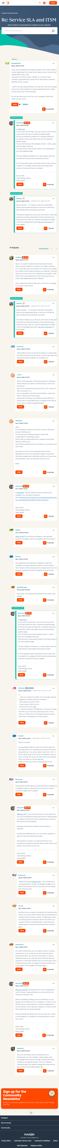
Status (55, 1141)
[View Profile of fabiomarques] (19, 944)
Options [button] (14, 59)
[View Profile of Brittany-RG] (18, 779)
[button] (53, 64)
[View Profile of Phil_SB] (20, 906)
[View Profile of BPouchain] (21, 688)
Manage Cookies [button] (36, 1145)
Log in (53, 3)
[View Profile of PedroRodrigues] (16, 63)
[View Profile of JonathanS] (18, 257)
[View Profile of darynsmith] (19, 123)
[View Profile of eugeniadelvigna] (22, 587)
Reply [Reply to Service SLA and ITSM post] (15, 104)
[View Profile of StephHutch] (20, 1048)
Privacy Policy (6, 1141)
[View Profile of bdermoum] (20, 346)
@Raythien (21, 129)
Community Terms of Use (22, 1141)
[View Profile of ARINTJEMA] (18, 420)
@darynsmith (19, 536)
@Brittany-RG (21, 814)
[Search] (29, 30)
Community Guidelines (42, 1141)
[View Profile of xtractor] (19, 375)
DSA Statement (22, 1145)
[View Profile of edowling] (19, 198)
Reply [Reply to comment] (20, 184)
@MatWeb (20, 493)
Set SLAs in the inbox (45, 222)
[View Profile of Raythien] (18, 556)
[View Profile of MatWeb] (17, 530)
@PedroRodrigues (21, 990)
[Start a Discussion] (45, 3)
